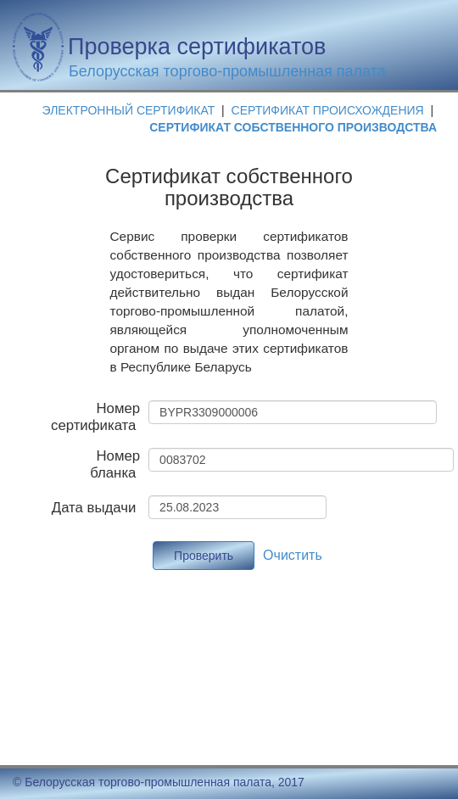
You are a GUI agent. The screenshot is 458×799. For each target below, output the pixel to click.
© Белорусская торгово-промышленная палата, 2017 (158, 782)
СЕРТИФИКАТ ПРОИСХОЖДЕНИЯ (329, 110)
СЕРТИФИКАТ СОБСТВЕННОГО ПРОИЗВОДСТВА (293, 127)
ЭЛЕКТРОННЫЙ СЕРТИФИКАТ (128, 110)
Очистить (292, 555)
